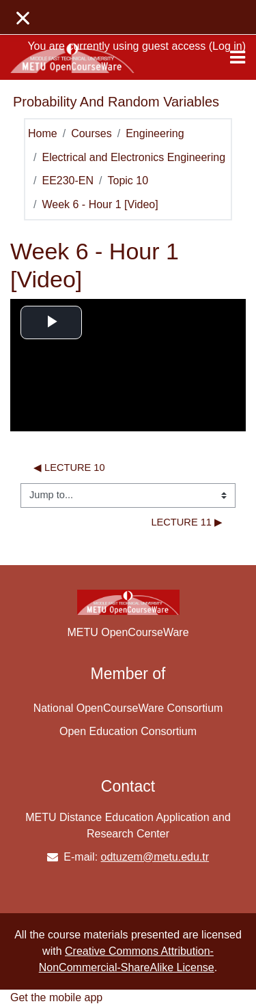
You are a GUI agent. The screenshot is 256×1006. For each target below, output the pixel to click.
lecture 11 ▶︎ (187, 522)
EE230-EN (68, 180)
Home (42, 133)
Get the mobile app (56, 997)
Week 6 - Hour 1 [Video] (100, 204)
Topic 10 (128, 180)
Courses (91, 133)
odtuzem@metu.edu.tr (155, 857)
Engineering (155, 133)
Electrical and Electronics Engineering (133, 157)
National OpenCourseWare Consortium (128, 708)
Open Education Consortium (128, 731)
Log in (227, 46)
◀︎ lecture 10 (69, 467)
